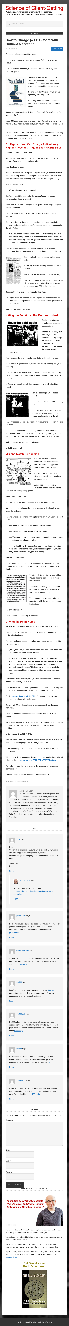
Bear (18, 839)
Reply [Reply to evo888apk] (11, 1035)
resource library (11, 1257)
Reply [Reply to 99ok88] (11, 1001)
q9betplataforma (22, 950)
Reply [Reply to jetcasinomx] (11, 937)
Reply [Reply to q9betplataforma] (11, 969)
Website (9, 1172)
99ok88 (19, 982)
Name (8, 1150)
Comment (10, 1120)
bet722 (19, 1049)
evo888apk (20, 1014)
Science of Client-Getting (34, 10)
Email (8, 1161)
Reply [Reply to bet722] (11, 1067)
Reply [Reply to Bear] (11, 871)
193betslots (21, 1080)
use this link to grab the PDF (24, 696)
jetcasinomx (21, 916)
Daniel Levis (25, 880)
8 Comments (57, 49)
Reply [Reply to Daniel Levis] (15, 899)
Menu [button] (36, 33)
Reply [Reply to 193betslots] (11, 1099)
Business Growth (21, 781)
